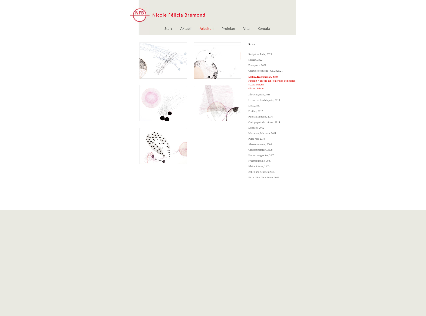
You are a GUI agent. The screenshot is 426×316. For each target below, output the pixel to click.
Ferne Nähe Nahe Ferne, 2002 (263, 177)
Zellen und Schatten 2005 (261, 171)
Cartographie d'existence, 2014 (264, 122)
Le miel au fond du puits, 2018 (264, 100)
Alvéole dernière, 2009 (260, 144)
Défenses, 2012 (256, 127)
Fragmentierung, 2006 (259, 160)
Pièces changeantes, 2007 (261, 155)
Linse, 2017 (254, 105)
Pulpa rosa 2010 (256, 138)
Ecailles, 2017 (255, 111)
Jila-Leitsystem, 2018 (259, 94)
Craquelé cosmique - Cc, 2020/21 (265, 70)
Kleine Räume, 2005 (258, 166)
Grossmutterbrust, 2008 (260, 149)
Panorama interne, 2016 (260, 116)
